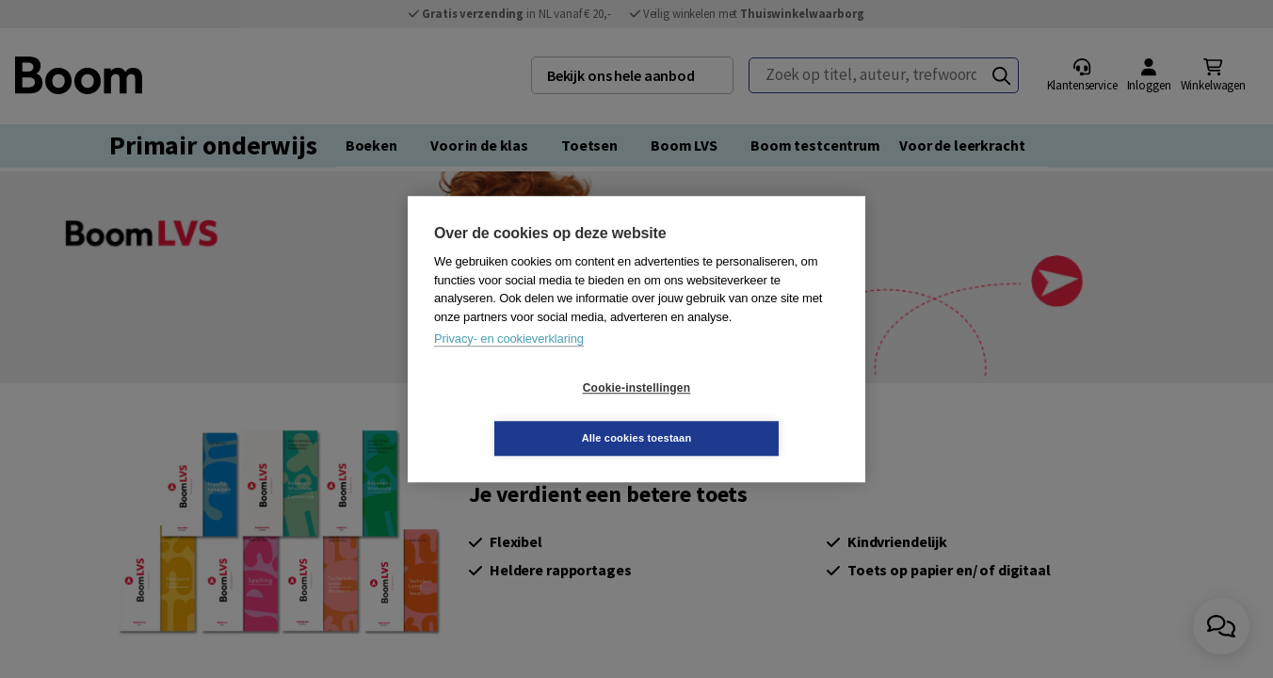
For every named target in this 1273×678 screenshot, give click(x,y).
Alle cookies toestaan (749, 412)
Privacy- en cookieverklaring (509, 364)
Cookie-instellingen (524, 413)
